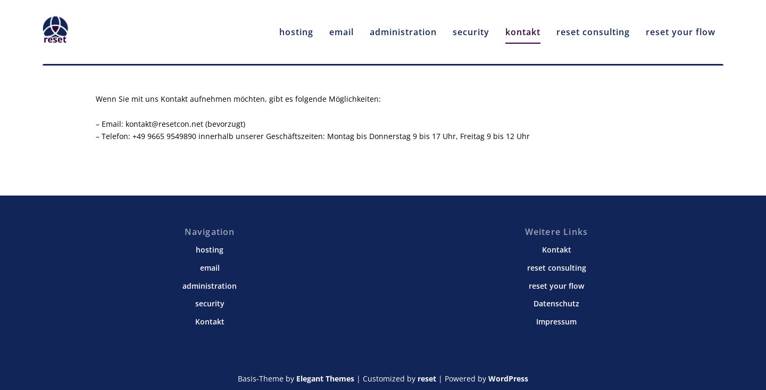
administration (403, 27)
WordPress (508, 378)
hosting (296, 27)
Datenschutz (556, 303)
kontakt (522, 27)
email (341, 27)
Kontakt (209, 321)
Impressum (556, 321)
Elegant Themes (325, 378)
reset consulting (593, 27)
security (471, 27)
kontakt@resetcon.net (164, 123)
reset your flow (680, 27)
